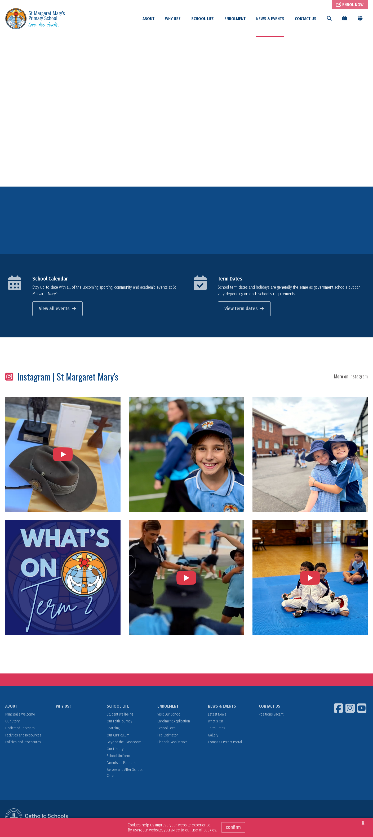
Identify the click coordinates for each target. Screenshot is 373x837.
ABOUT (148, 18)
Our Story (12, 722)
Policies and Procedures (23, 742)
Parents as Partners (121, 763)
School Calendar (50, 279)
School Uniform (118, 756)
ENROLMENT (235, 18)
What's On (215, 722)
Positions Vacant (271, 715)
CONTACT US (305, 18)
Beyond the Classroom (124, 742)
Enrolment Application (173, 722)
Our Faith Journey (119, 722)
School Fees (166, 729)
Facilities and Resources (23, 736)
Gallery (213, 736)
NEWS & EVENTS (270, 18)
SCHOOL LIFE (202, 18)
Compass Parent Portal (225, 742)
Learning (113, 729)
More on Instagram (351, 377)
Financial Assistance (172, 742)
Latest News (217, 715)
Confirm (233, 827)
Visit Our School (169, 715)
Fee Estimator (167, 736)
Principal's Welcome (20, 715)
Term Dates (230, 279)
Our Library (115, 749)
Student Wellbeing (120, 715)
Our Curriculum (118, 736)
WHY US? (173, 18)
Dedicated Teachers (20, 729)
